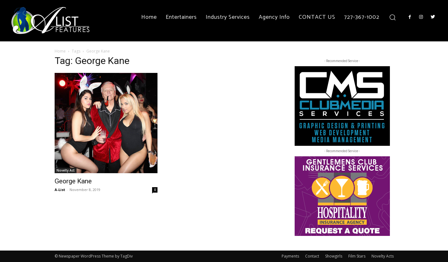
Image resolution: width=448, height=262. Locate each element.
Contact (312, 256)
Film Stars (356, 256)
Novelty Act (66, 170)
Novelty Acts (382, 256)
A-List (60, 189)
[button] (392, 17)
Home (60, 51)
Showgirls (333, 256)
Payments (290, 256)
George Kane (73, 181)
